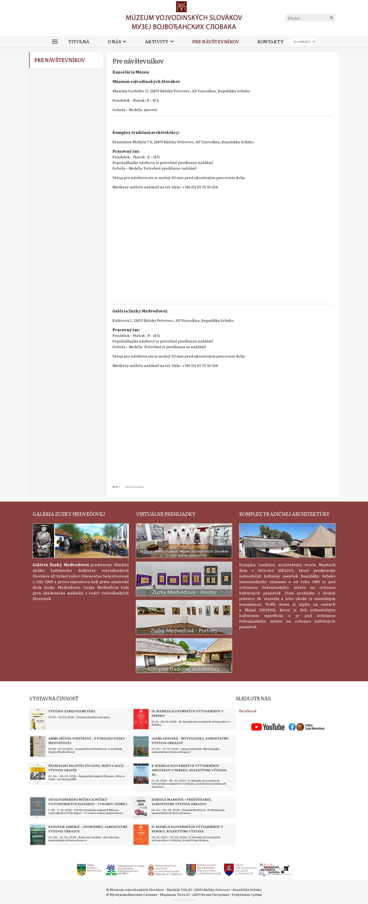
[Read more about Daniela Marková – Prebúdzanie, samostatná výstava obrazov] (141, 807)
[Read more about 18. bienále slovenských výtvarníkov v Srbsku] (141, 719)
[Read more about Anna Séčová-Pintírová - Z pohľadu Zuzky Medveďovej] (37, 746)
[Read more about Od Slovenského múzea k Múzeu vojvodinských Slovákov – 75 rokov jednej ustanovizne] (37, 807)
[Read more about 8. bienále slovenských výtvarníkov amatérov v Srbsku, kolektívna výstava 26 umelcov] (141, 774)
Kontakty (270, 41)
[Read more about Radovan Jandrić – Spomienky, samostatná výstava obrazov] (37, 835)
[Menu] (55, 42)
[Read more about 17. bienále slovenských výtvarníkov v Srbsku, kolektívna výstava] (141, 835)
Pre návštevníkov (215, 41)
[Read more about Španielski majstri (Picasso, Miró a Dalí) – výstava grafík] (37, 774)
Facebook (248, 710)
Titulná (78, 41)
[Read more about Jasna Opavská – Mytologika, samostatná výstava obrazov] (141, 746)
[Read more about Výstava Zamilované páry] (37, 719)
